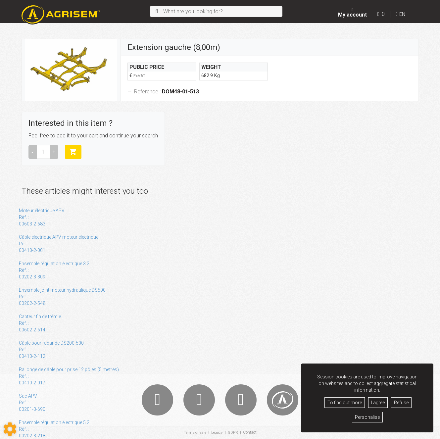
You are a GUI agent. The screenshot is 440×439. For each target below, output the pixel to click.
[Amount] (43, 152)
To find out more (344, 402)
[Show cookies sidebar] (10, 429)
